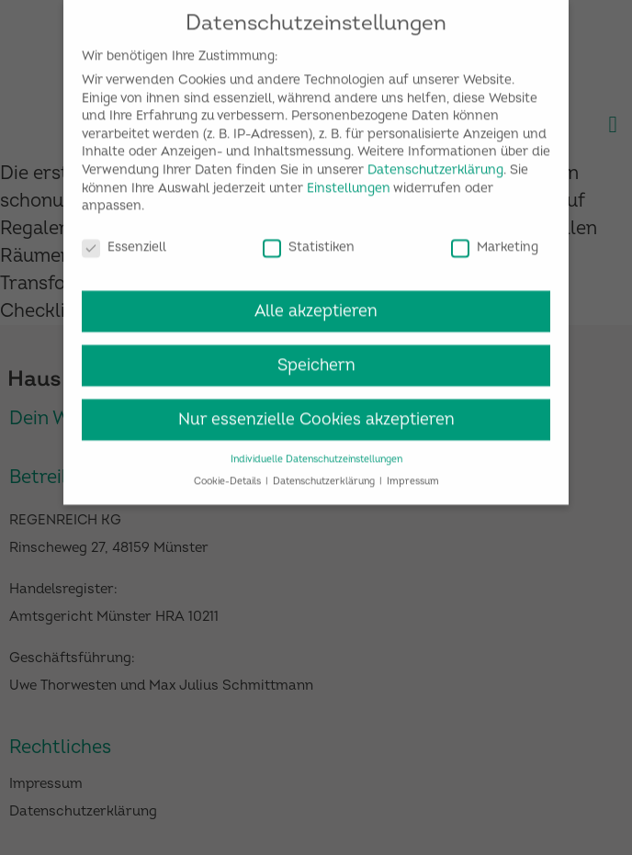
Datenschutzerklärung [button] (325, 474)
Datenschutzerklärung (435, 163)
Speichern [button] (316, 358)
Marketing (494, 240)
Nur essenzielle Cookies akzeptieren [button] (316, 412)
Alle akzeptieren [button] (316, 304)
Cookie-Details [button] (229, 474)
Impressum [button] (413, 474)
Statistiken (309, 240)
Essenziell (124, 240)
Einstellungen (348, 181)
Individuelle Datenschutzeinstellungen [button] (316, 451)
